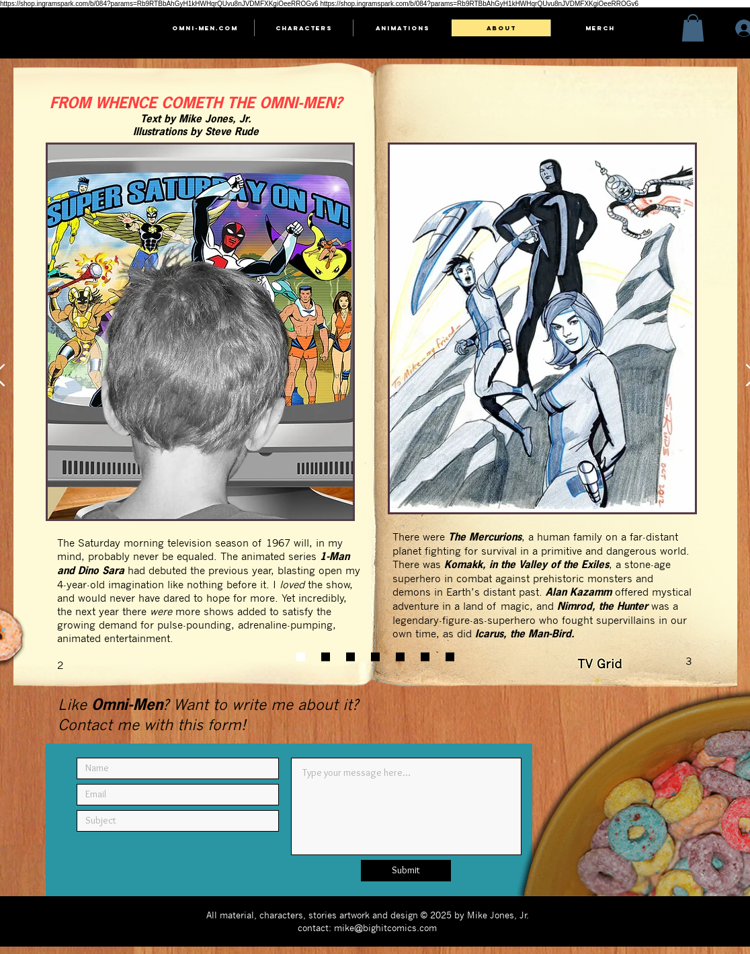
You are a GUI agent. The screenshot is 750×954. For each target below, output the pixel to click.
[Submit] (406, 870)
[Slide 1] (300, 656)
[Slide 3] (350, 656)
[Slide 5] (400, 656)
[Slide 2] (325, 656)
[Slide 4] (375, 656)
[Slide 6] (425, 656)
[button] (692, 28)
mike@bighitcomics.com (385, 927)
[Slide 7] (450, 656)
